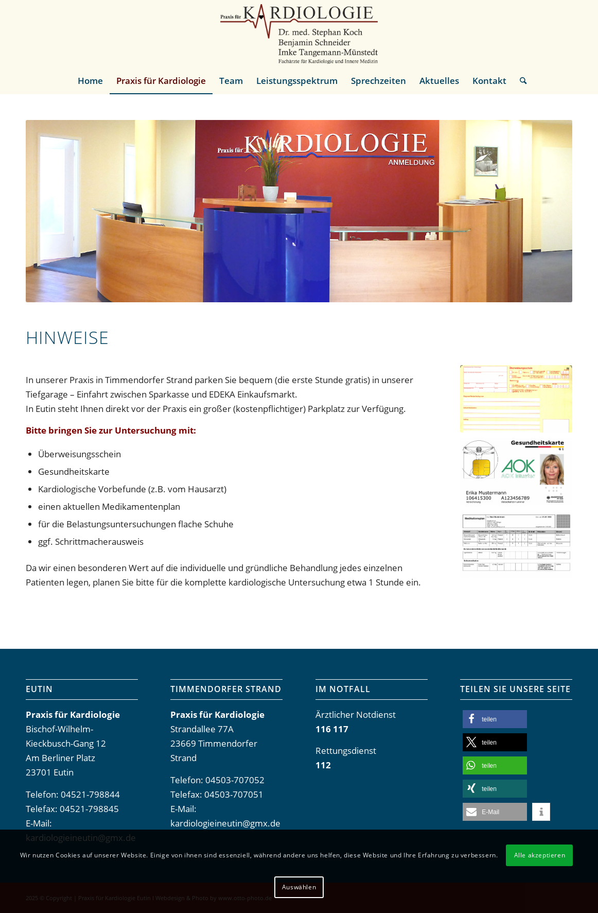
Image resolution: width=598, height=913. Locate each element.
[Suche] (519, 81)
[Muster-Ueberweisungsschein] (516, 399)
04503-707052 (235, 780)
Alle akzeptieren (540, 855)
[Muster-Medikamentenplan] (516, 544)
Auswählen (299, 887)
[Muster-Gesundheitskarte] (516, 471)
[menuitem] (90, 81)
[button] (495, 719)
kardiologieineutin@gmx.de (225, 823)
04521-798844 (90, 794)
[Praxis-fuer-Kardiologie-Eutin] (299, 34)
